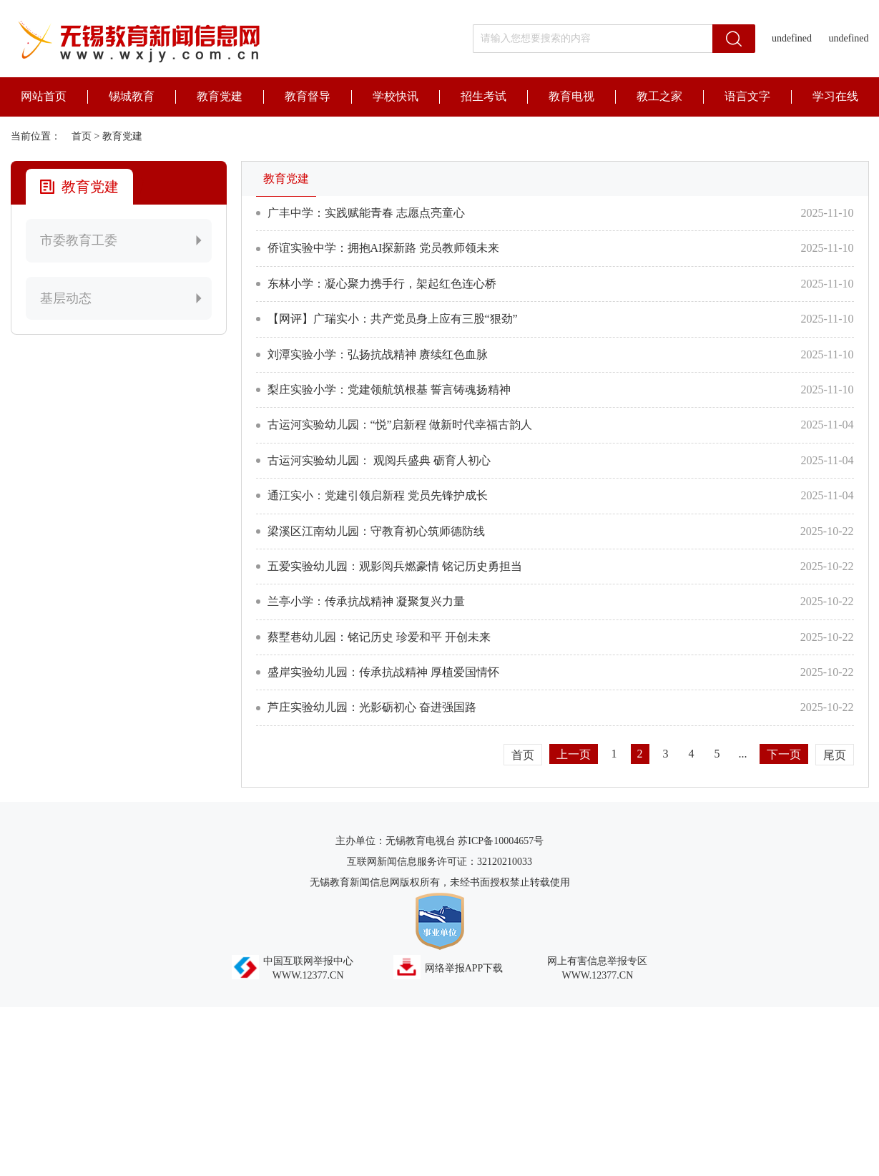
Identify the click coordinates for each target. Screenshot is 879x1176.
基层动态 (122, 298)
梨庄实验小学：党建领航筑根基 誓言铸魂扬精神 (389, 389)
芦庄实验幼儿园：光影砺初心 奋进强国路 (371, 707)
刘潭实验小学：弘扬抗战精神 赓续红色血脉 (377, 354)
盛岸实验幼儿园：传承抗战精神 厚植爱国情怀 (383, 672)
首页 (82, 136)
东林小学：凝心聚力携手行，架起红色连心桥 (381, 284)
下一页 (784, 754)
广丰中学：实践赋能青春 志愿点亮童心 (366, 213)
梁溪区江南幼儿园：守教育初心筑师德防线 (376, 531)
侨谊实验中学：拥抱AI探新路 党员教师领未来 (383, 248)
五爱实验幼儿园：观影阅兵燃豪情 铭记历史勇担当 (394, 566)
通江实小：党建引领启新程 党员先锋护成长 (377, 495)
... (743, 754)
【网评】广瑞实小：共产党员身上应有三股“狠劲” (392, 319)
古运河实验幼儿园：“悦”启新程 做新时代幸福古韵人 (399, 424)
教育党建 (122, 136)
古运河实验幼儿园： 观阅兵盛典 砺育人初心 (379, 460)
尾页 (834, 755)
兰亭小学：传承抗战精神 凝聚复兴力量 (366, 601)
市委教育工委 (122, 240)
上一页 (573, 754)
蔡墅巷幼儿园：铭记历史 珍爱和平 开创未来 (379, 637)
